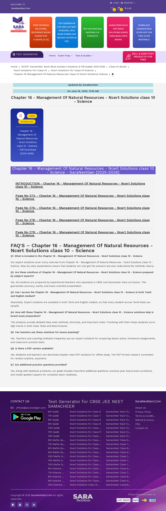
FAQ (137, 424)
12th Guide (54, 436)
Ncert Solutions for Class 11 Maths (85, 460)
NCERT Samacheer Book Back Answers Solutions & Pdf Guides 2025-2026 (63, 66)
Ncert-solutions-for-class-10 (30, 70)
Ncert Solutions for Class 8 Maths (85, 448)
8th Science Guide (56, 476)
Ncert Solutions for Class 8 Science (85, 476)
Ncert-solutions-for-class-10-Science (72, 70)
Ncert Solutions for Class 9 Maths (85, 452)
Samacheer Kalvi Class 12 (118, 436)
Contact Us (141, 428)
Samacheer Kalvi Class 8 (118, 419)
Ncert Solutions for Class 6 (85, 411)
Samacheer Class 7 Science (118, 472)
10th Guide (54, 428)
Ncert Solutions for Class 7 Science (85, 472)
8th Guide (53, 419)
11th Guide (53, 432)
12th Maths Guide (56, 464)
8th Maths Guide (56, 448)
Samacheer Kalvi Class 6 (118, 411)
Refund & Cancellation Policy (145, 420)
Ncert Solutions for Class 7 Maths (85, 444)
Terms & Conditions (145, 416)
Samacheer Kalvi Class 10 (118, 428)
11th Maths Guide (56, 460)
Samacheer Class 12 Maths (118, 464)
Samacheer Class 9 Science (118, 480)
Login (114, 3)
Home (52, 55)
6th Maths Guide (56, 440)
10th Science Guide (56, 484)
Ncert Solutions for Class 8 (85, 419)
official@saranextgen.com (31, 407)
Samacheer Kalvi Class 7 (118, 415)
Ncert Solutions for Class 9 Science (85, 480)
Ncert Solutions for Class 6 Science (85, 468)
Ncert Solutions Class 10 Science (85, 484)
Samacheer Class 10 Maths (118, 456)
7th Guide (53, 415)
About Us (140, 407)
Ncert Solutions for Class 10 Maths (85, 456)
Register (127, 3)
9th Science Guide (56, 480)
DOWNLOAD (27, 121)
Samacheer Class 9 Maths (118, 452)
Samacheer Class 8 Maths (118, 448)
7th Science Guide (56, 472)
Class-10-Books (118, 66)
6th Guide (53, 411)
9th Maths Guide (56, 452)
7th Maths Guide (56, 444)
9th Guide (53, 423)
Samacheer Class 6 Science (118, 468)
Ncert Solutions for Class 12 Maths (85, 464)
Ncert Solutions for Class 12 (85, 436)
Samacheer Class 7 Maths (118, 444)
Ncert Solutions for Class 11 (85, 432)
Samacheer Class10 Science (118, 484)
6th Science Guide (56, 468)
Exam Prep (65, 55)
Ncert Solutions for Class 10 (85, 428)
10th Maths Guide (56, 456)
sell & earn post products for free (143, 56)
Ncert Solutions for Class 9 (85, 423)
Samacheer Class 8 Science (118, 476)
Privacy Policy (143, 411)
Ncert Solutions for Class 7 (85, 415)
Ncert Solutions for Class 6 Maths (85, 440)
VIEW (32, 116)
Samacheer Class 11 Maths (118, 460)
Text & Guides (84, 55)
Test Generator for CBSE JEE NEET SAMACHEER (85, 404)
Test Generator (26, 54)
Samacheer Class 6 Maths (118, 440)
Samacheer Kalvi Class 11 (118, 432)
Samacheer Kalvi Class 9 (118, 423)
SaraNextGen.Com (42, 495)
